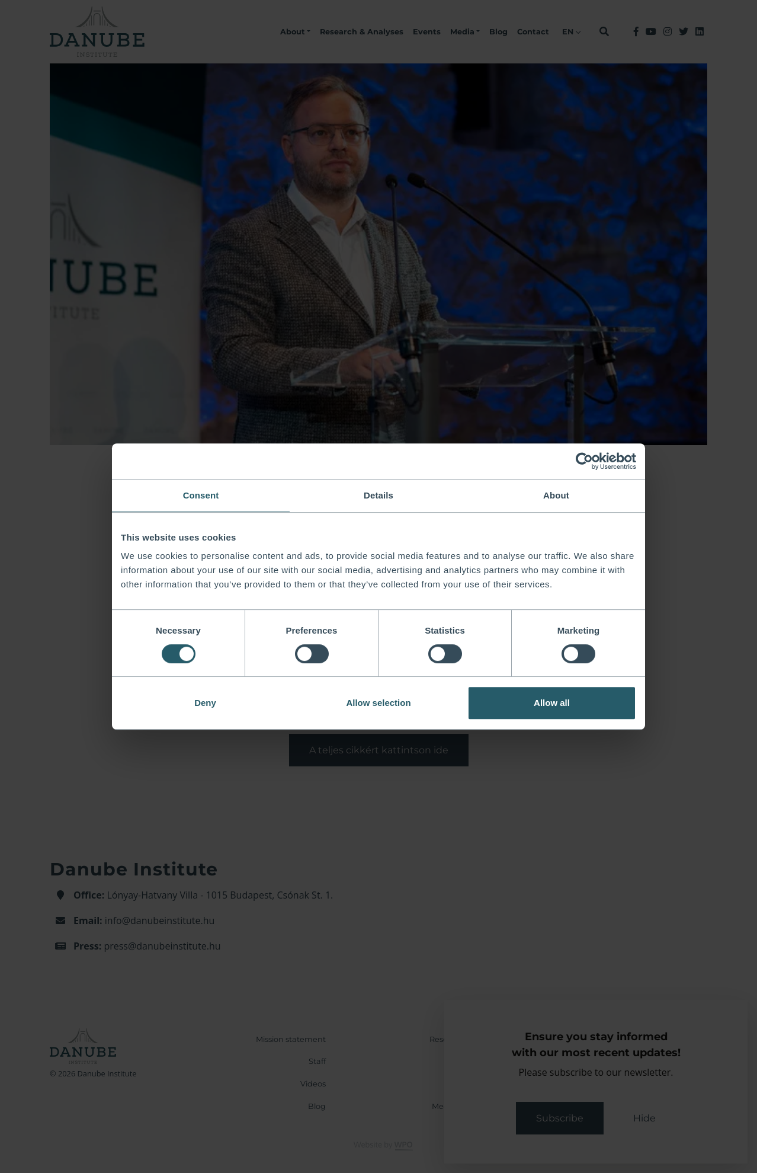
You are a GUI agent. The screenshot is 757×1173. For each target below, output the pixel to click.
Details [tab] (378, 495)
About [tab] (556, 495)
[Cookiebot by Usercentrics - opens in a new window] (584, 461)
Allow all (552, 703)
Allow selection (378, 703)
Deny (205, 703)
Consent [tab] (201, 495)
